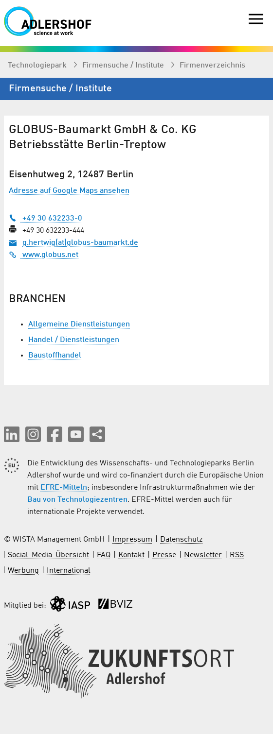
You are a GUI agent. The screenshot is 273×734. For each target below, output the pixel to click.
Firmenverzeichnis (212, 65)
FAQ (103, 555)
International (69, 571)
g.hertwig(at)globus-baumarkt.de (80, 243)
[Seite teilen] (97, 434)
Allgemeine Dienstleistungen (79, 324)
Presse (164, 555)
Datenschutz (181, 540)
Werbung (23, 571)
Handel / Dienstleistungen (73, 340)
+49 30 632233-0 (45, 218)
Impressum (132, 540)
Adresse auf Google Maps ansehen (69, 191)
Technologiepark (38, 65)
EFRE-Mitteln (63, 488)
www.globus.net (43, 255)
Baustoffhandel (54, 355)
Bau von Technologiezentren (77, 500)
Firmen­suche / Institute (124, 65)
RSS (237, 555)
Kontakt (131, 555)
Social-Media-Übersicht (48, 555)
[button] (11, 434)
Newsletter (203, 555)
